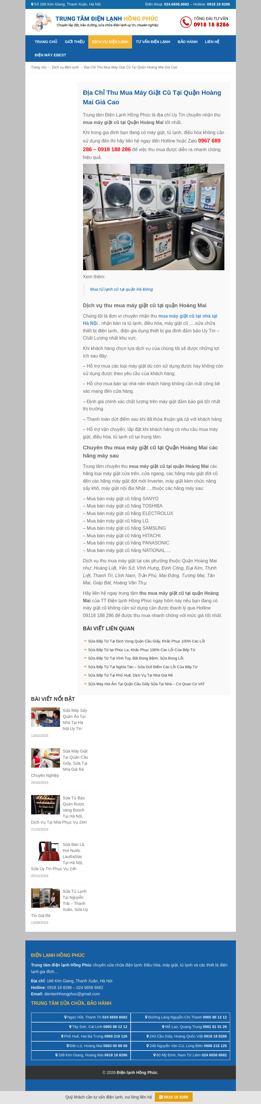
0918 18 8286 (174, 1097)
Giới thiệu (75, 42)
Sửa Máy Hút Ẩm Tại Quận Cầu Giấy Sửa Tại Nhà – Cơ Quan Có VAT (146, 684)
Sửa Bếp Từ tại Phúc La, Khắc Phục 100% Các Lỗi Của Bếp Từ (141, 650)
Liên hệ (212, 42)
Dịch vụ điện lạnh (110, 42)
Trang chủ (46, 42)
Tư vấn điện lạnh (153, 42)
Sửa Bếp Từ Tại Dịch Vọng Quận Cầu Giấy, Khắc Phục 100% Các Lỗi (146, 641)
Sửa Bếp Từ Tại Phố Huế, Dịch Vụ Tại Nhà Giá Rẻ (130, 675)
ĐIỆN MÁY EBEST (50, 55)
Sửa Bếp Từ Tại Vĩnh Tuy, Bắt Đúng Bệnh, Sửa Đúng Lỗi (135, 658)
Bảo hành (188, 42)
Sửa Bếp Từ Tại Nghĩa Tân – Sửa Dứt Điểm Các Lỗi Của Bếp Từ (143, 667)
